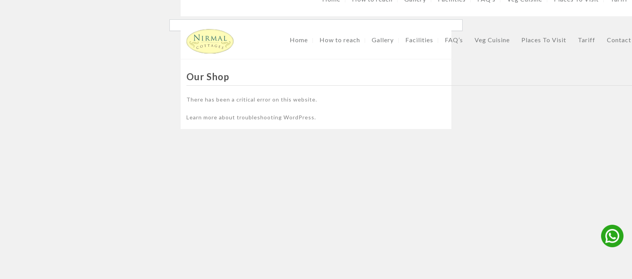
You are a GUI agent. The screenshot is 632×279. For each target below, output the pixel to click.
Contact (619, 39)
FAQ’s (454, 39)
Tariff (586, 39)
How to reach (339, 39)
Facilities (419, 39)
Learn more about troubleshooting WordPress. (251, 117)
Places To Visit (543, 39)
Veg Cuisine (492, 39)
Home (299, 39)
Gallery (383, 39)
